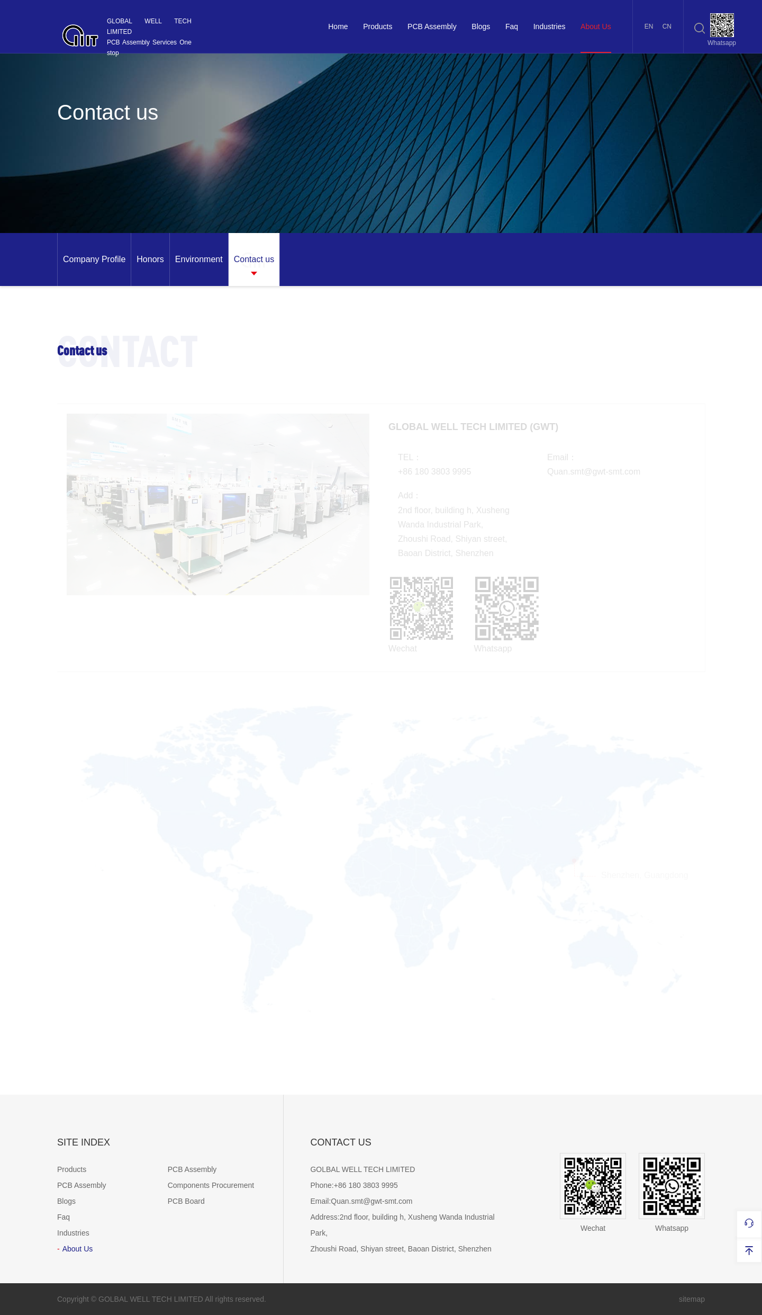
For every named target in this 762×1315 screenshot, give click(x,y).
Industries (549, 26)
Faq (511, 26)
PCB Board (186, 1201)
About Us (595, 26)
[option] (94, 259)
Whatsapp (672, 1192)
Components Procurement (211, 1185)
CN (667, 26)
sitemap (692, 1299)
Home (338, 26)
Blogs (480, 26)
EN (649, 26)
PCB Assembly (432, 26)
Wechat (593, 1192)
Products (377, 26)
